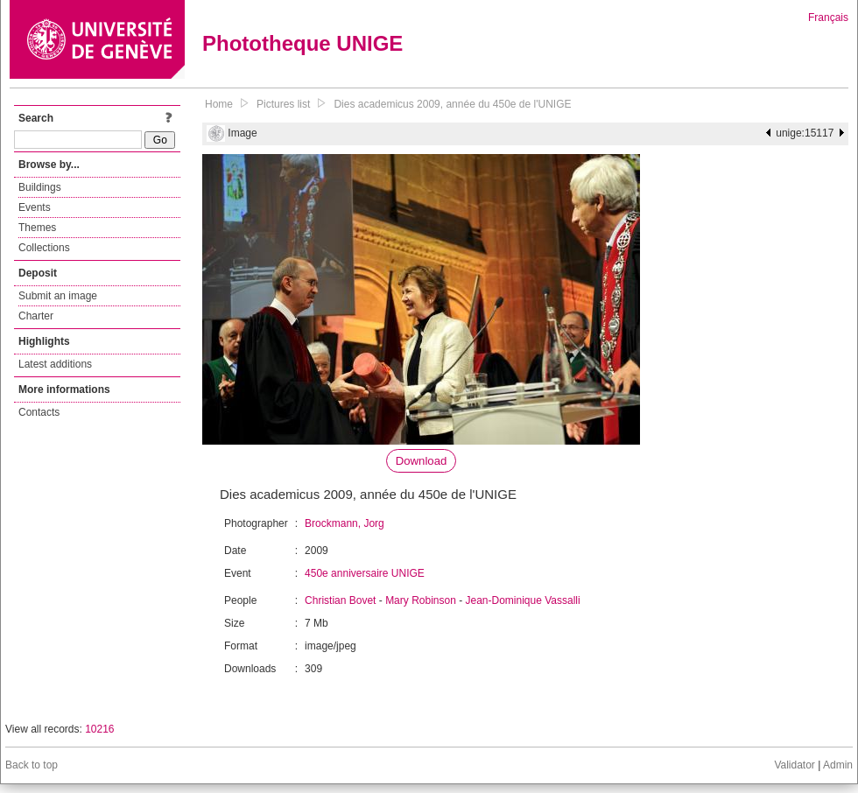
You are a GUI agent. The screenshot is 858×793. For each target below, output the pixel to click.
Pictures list (283, 104)
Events (34, 207)
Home (219, 104)
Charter (35, 316)
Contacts (39, 412)
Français (828, 17)
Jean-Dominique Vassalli (523, 600)
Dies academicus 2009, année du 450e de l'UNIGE (452, 104)
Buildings (39, 187)
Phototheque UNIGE (302, 43)
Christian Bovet (340, 600)
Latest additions (55, 364)
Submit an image (57, 296)
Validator (794, 765)
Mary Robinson (420, 600)
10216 (99, 729)
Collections (44, 248)
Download (421, 460)
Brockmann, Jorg (344, 523)
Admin (838, 765)
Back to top (31, 765)
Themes (37, 227)
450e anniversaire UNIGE (365, 573)
